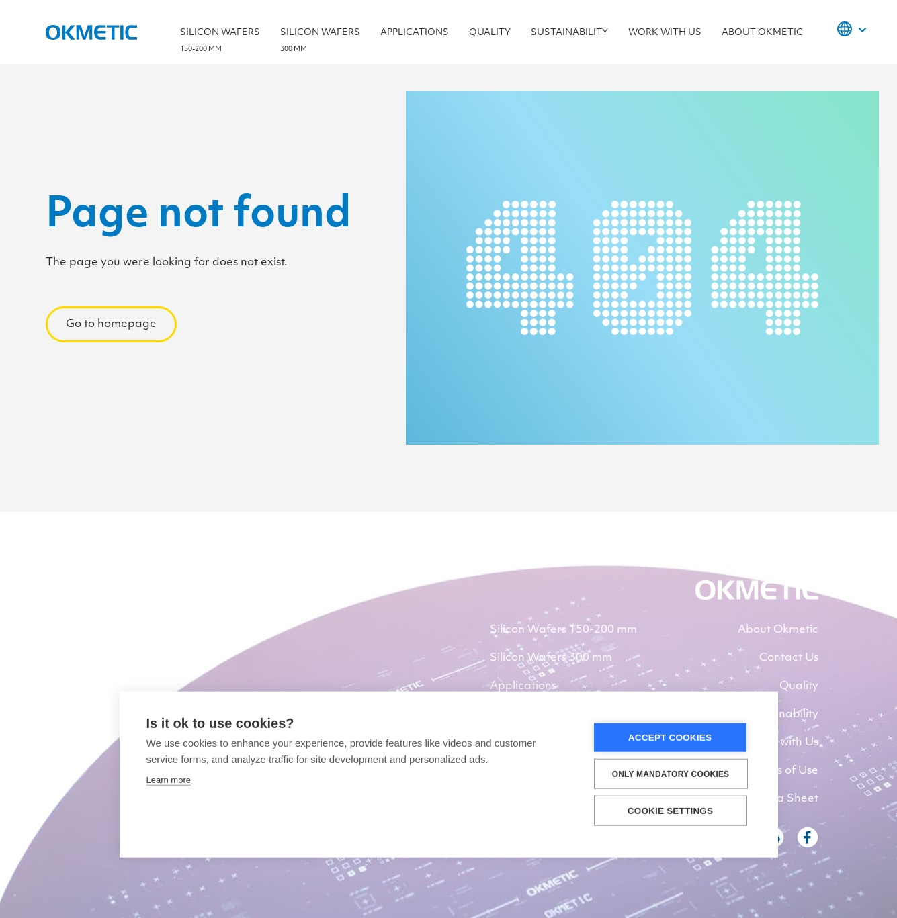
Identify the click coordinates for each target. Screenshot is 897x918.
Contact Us (788, 658)
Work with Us (664, 32)
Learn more (168, 781)
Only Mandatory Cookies (671, 775)
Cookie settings (671, 812)
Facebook (807, 837)
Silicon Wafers (220, 44)
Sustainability (569, 32)
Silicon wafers (320, 44)
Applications (414, 32)
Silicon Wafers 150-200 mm (563, 630)
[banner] (756, 597)
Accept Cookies (670, 739)
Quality (490, 32)
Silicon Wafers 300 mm (551, 658)
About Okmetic (762, 32)
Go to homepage (111, 324)
